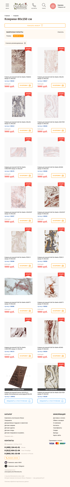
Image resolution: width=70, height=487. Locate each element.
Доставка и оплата (59, 418)
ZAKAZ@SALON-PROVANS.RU (13, 471)
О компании (57, 423)
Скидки (55, 430)
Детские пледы (9, 430)
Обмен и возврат (58, 420)
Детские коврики (10, 425)
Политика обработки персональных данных (17, 481)
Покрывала (8, 420)
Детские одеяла (10, 428)
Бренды (55, 433)
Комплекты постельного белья (14, 418)
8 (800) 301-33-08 (12, 453)
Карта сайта (57, 435)
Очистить (61, 32)
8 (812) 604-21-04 (12, 450)
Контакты (56, 425)
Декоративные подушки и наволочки (16, 423)
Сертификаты (57, 428)
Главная (7, 15)
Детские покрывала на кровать (14, 433)
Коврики (16, 15)
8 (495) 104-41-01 (12, 447)
